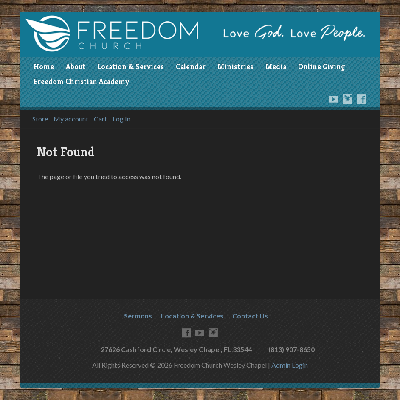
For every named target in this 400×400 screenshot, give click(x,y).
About (75, 66)
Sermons (138, 316)
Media (275, 66)
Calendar (191, 66)
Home (44, 66)
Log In (121, 118)
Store (40, 118)
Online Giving (321, 66)
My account (71, 118)
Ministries (235, 66)
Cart (100, 118)
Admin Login (289, 365)
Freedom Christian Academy (81, 81)
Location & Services (130, 66)
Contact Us (250, 316)
